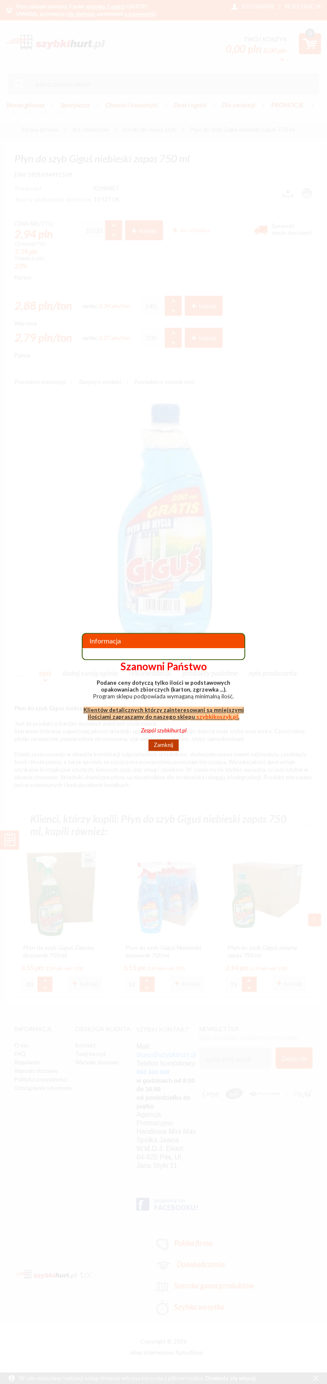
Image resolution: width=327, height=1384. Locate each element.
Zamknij (163, 745)
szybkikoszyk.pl (217, 716)
